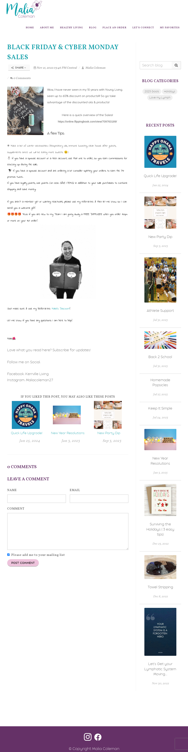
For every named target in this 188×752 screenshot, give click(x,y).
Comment (15, 509)
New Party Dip (108, 433)
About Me (47, 27)
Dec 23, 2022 (160, 544)
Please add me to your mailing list (38, 555)
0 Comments (20, 78)
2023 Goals (152, 91)
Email (75, 490)
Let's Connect (143, 27)
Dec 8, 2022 (160, 597)
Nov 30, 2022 (160, 684)
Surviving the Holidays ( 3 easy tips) (160, 529)
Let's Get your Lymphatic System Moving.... (160, 669)
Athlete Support (160, 310)
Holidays (169, 91)
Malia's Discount (61, 309)
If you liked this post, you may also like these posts (68, 397)
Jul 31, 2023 (160, 320)
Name (12, 490)
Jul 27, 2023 (160, 394)
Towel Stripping (160, 587)
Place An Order (114, 27)
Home (30, 27)
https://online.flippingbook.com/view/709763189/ (87, 121)
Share (18, 67)
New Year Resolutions (67, 433)
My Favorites (170, 27)
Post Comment (23, 563)
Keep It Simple (160, 408)
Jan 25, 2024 (29, 441)
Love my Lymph (159, 97)
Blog (92, 27)
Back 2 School (160, 357)
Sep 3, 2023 (111, 441)
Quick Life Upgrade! (27, 433)
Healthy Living (71, 27)
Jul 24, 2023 (160, 418)
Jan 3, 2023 (70, 441)
